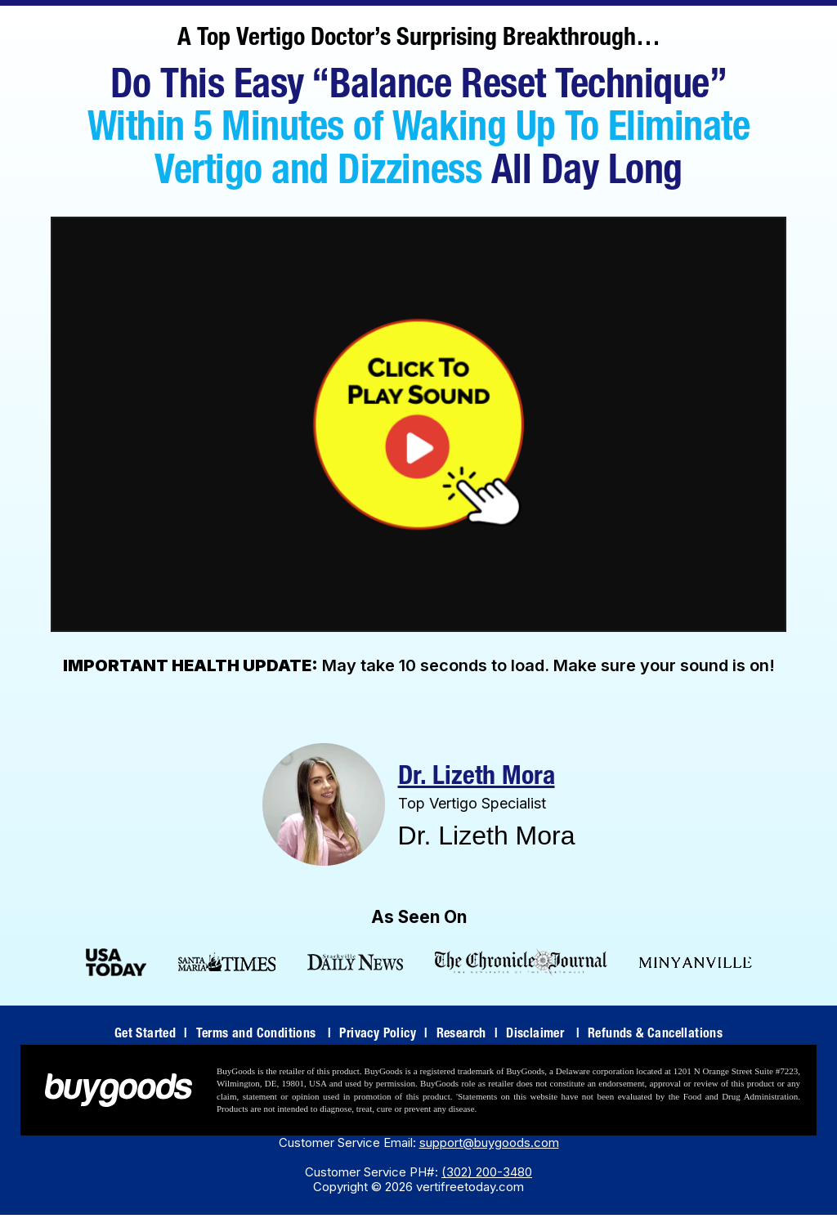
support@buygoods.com (489, 1142)
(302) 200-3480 (486, 1172)
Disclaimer (543, 1035)
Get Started (151, 1035)
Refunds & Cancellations (655, 1035)
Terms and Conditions (264, 1035)
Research (467, 1035)
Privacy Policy (383, 1035)
